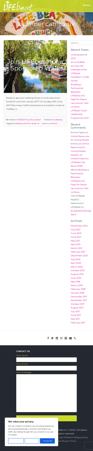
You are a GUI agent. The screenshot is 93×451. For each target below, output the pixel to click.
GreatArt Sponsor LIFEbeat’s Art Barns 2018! (80, 162)
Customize (15, 441)
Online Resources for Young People (80, 147)
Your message (23, 372)
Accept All (47, 441)
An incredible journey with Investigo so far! (79, 66)
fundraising (17, 123)
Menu (86, 5)
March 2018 (76, 285)
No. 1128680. (70, 430)
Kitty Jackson (35, 120)
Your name (22, 355)
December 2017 (79, 296)
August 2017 (77, 307)
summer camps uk (31, 123)
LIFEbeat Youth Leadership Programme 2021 (80, 114)
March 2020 (77, 267)
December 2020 (79, 255)
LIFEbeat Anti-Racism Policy (61, 441)
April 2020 (76, 263)
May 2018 (75, 281)
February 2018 (78, 289)
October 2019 (78, 270)
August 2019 (77, 274)
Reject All (32, 441)
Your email (21, 364)
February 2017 (78, 322)
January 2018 (77, 293)
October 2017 (77, 304)
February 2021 (78, 252)
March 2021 (76, 248)
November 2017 (79, 300)
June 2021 (76, 237)
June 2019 (76, 278)
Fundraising (57, 120)
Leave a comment (49, 123)
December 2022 (79, 226)
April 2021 (76, 244)
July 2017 (75, 311)
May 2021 (75, 241)
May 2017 (75, 319)
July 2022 (75, 229)
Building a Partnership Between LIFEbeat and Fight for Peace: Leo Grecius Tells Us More (80, 95)
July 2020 (76, 259)
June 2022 (76, 233)
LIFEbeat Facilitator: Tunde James (80, 77)
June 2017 (76, 315)
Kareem (75, 155)
